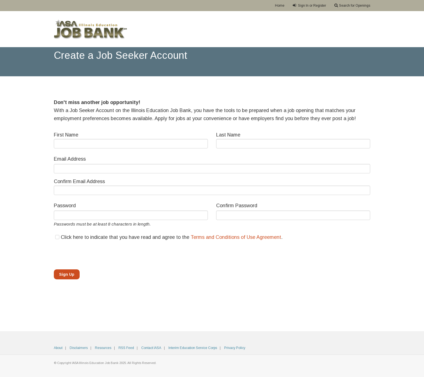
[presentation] (96, 254)
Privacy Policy (234, 348)
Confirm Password (236, 205)
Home (279, 5)
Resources (103, 348)
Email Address (70, 159)
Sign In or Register (309, 5)
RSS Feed (126, 348)
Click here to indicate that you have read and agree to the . (171, 237)
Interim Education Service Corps (192, 348)
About (58, 348)
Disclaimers (79, 348)
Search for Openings (352, 5)
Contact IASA (151, 348)
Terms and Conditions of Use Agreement (236, 237)
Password (65, 205)
